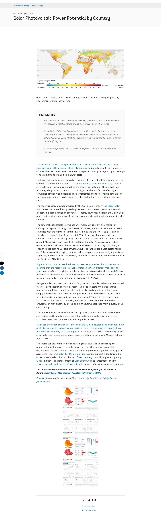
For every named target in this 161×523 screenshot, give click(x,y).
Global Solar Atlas (89, 510)
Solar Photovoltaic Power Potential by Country (97, 183)
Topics (33, 6)
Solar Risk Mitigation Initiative (74, 353)
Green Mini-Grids (83, 360)
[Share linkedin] (2, 272)
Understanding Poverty (21, 6)
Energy (40, 6)
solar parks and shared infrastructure (61, 364)
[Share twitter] (2, 263)
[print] (2, 258)
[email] (2, 253)
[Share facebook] (2, 268)
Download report (88, 506)
